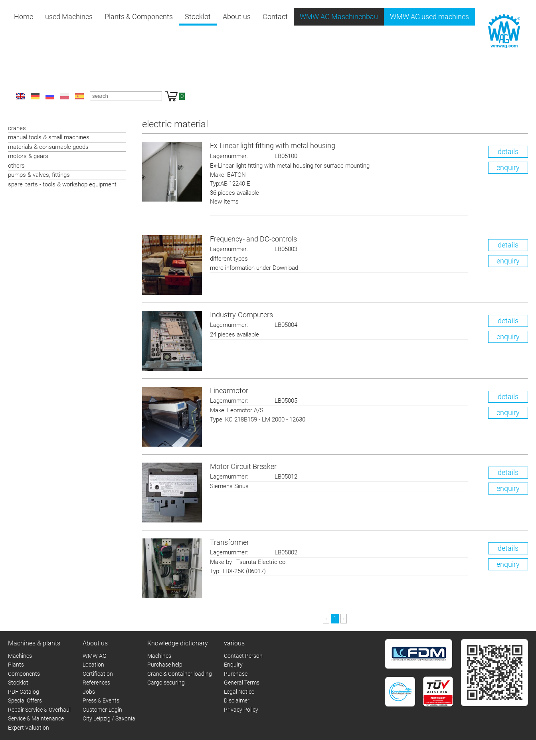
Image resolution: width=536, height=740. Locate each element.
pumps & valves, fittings (39, 174)
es (79, 96)
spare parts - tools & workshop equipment (62, 184)
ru (49, 96)
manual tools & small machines (48, 137)
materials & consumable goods (48, 146)
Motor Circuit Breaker (243, 466)
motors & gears (28, 156)
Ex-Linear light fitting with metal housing (272, 145)
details (508, 151)
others (16, 165)
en (20, 96)
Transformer (229, 542)
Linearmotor (229, 390)
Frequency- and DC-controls (253, 239)
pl (64, 96)
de (35, 96)
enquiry (508, 167)
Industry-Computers (241, 315)
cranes (17, 128)
